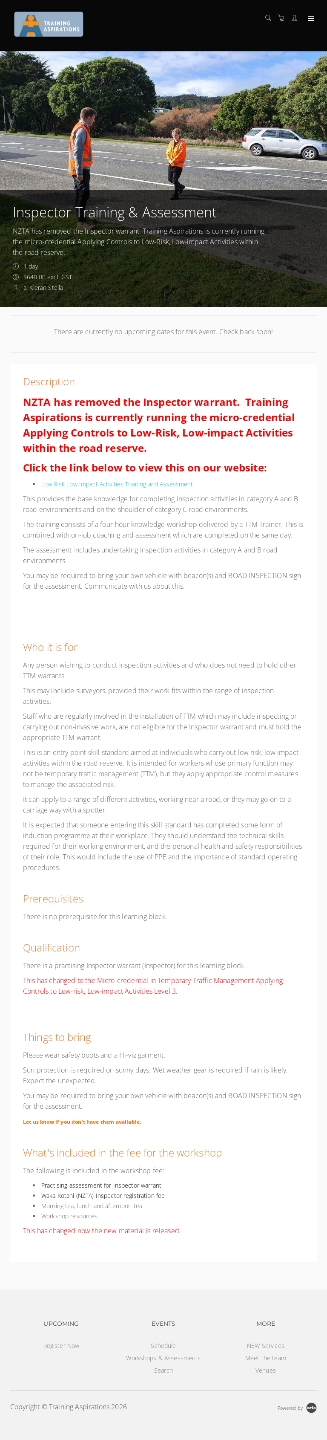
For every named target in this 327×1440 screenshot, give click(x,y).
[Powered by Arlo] (297, 1407)
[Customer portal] (296, 18)
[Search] (270, 18)
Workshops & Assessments (163, 1358)
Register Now (61, 1346)
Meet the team (265, 1358)
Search (163, 1370)
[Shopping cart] (283, 18)
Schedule (163, 1346)
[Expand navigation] (310, 18)
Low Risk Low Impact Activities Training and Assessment (117, 484)
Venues (265, 1370)
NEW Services (265, 1346)
